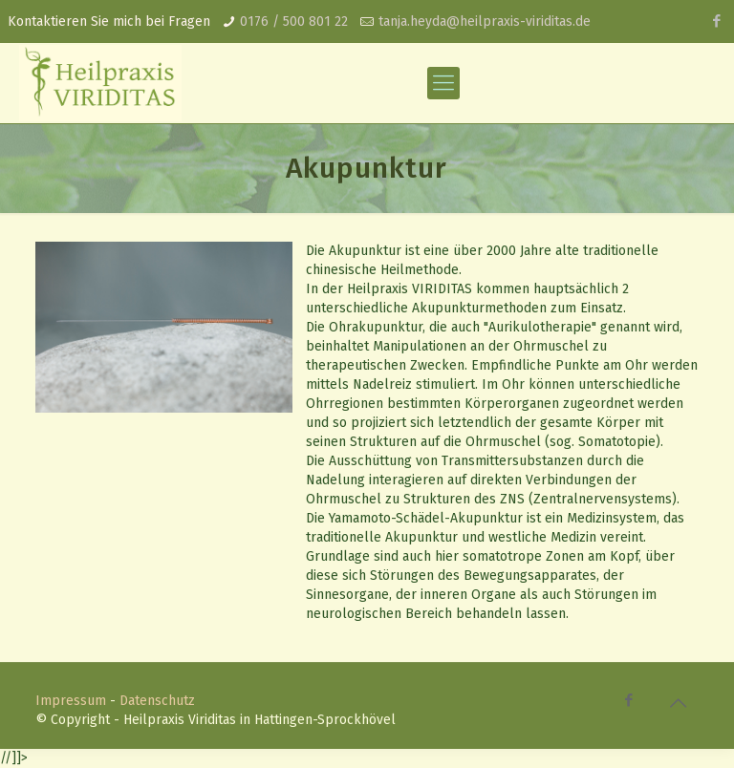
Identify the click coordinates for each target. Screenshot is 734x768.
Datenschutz (157, 701)
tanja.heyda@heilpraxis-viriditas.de (484, 21)
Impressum (70, 701)
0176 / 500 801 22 (294, 21)
